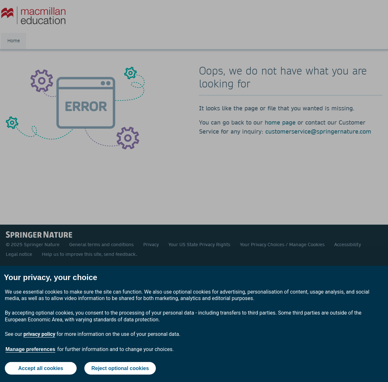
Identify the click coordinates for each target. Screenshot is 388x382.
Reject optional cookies (120, 368)
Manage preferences (30, 349)
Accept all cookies (40, 368)
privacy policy (39, 334)
